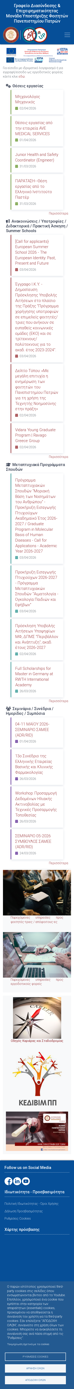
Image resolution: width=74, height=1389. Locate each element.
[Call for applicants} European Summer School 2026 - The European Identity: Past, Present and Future (35, 252)
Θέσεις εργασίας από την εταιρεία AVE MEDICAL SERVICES (33, 128)
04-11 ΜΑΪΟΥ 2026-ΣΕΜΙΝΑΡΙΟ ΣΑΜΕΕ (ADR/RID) (32, 729)
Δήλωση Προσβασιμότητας (24, 1211)
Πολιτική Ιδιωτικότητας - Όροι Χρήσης (32, 1204)
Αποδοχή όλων (35, 1379)
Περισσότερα (58, 213)
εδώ (22, 76)
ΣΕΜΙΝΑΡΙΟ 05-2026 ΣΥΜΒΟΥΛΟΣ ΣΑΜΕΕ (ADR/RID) (33, 841)
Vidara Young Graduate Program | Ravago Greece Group (35, 435)
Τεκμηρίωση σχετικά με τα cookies (28, 1344)
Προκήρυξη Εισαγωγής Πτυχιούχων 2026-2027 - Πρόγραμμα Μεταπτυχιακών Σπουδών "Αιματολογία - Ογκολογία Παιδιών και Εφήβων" (36, 588)
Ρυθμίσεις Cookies (35, 1356)
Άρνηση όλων (35, 1368)
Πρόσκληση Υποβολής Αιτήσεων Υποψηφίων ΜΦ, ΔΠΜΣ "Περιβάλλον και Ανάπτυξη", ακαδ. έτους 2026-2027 (36, 636)
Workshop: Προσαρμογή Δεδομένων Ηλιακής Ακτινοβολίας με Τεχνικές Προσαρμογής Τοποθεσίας (36, 804)
